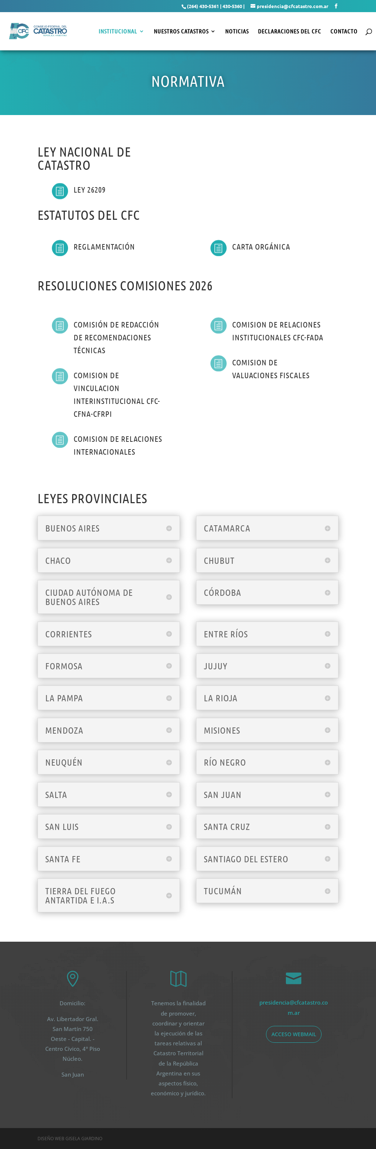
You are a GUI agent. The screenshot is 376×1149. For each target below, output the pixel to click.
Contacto (344, 32)
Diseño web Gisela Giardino (70, 1138)
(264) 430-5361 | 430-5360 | (216, 6)
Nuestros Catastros (181, 32)
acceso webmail (294, 1034)
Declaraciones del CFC (289, 32)
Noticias (237, 32)
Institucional (118, 32)
